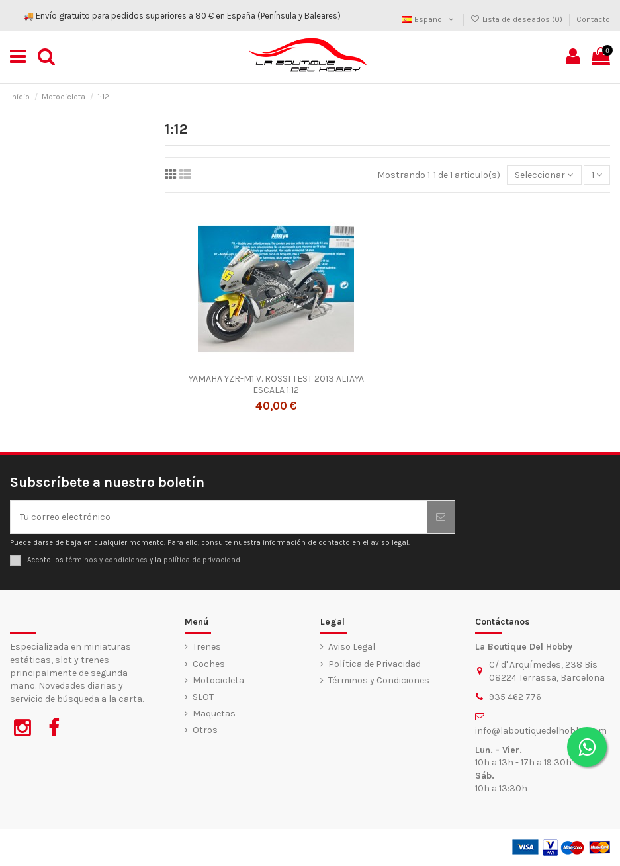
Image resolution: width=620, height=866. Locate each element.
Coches (209, 664)
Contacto (593, 19)
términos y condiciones (107, 560)
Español (429, 19)
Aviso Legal (351, 646)
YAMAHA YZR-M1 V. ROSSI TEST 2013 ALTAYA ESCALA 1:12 (276, 384)
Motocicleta (218, 680)
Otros (205, 730)
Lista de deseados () (517, 19)
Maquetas (214, 713)
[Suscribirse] (441, 517)
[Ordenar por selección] (544, 175)
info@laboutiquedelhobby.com (541, 730)
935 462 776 (515, 697)
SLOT (203, 697)
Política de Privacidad (374, 664)
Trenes (207, 646)
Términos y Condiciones (378, 680)
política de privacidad (201, 560)
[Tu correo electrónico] (219, 517)
